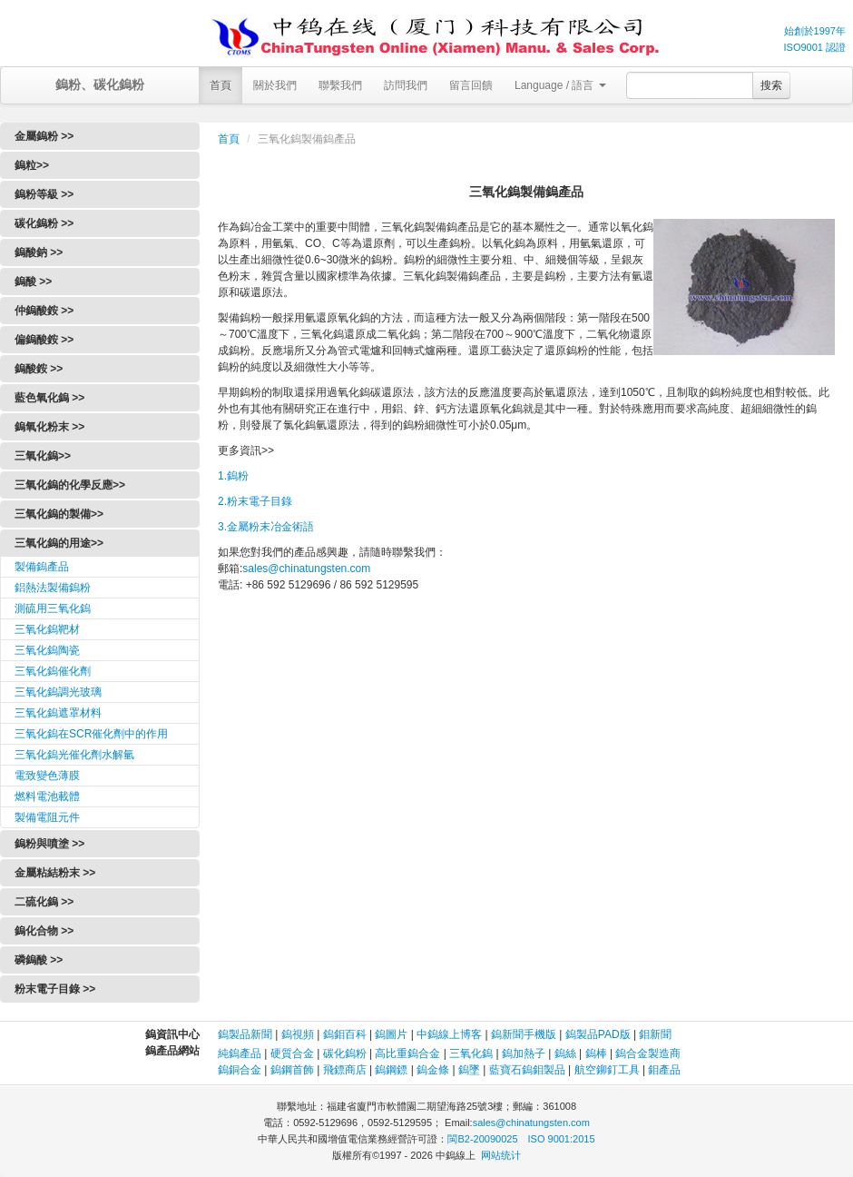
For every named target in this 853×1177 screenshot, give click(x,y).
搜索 (771, 85)
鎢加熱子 (523, 1053)
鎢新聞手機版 (523, 1034)
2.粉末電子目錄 (255, 501)
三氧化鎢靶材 (47, 629)
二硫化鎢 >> (44, 901)
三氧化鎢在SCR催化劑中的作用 (91, 733)
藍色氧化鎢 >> (49, 397)
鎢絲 (565, 1053)
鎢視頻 (297, 1034)
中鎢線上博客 (449, 1034)
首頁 (220, 85)
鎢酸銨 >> (39, 368)
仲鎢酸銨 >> (44, 310)
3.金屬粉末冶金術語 (266, 526)
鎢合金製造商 (648, 1053)
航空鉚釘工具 (607, 1069)
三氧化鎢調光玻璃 (58, 692)
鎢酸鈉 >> (39, 252)
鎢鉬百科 (345, 1034)
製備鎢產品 (42, 566)
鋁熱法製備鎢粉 (53, 587)
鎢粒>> (32, 165)
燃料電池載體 (47, 796)
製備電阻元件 (47, 817)
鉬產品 (664, 1069)
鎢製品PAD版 (598, 1034)
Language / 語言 (560, 85)
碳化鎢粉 (345, 1053)
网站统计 (501, 1155)
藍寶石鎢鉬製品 (527, 1069)
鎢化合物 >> (44, 931)
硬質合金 (292, 1053)
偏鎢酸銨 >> (44, 339)
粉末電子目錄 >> (55, 989)
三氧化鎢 (471, 1053)
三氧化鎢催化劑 (53, 671)
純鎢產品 (239, 1053)
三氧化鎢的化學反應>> (70, 485)
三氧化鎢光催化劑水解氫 (74, 754)
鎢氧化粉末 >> (49, 426)
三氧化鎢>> (43, 456)
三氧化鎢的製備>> (59, 514)
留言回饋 (471, 85)
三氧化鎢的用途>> (59, 543)
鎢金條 (433, 1069)
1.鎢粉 (233, 476)
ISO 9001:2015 (561, 1138)
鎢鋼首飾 (292, 1069)
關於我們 (275, 85)
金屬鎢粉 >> (44, 136)
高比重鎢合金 (407, 1053)
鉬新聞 (655, 1034)
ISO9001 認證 (815, 47)
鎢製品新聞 (246, 1034)
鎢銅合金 (239, 1069)
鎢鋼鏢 (391, 1069)
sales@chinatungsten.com (306, 568)
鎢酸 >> (33, 281)
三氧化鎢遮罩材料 (58, 713)
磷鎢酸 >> (39, 960)
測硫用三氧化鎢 (53, 608)
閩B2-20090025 (482, 1138)
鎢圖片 (391, 1034)
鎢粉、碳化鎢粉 (99, 84)
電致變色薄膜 (47, 775)
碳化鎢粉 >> (44, 223)
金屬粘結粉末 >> (55, 872)
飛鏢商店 (345, 1069)
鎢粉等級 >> (44, 194)
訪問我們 (405, 85)
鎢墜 (469, 1069)
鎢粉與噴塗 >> (49, 843)
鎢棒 (596, 1053)
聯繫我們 (340, 85)
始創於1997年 (815, 30)
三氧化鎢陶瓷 (47, 650)
